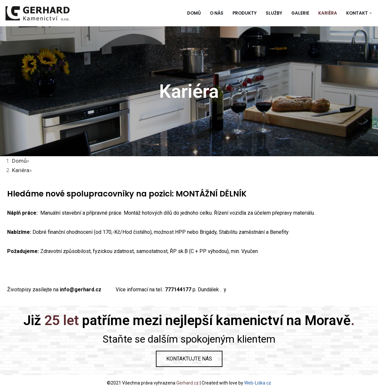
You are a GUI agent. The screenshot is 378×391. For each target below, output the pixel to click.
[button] (371, 13)
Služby (274, 13)
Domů (194, 13)
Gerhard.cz (187, 382)
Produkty (245, 13)
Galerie (300, 13)
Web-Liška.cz (257, 382)
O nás (216, 13)
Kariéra (327, 13)
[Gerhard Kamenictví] (37, 13)
